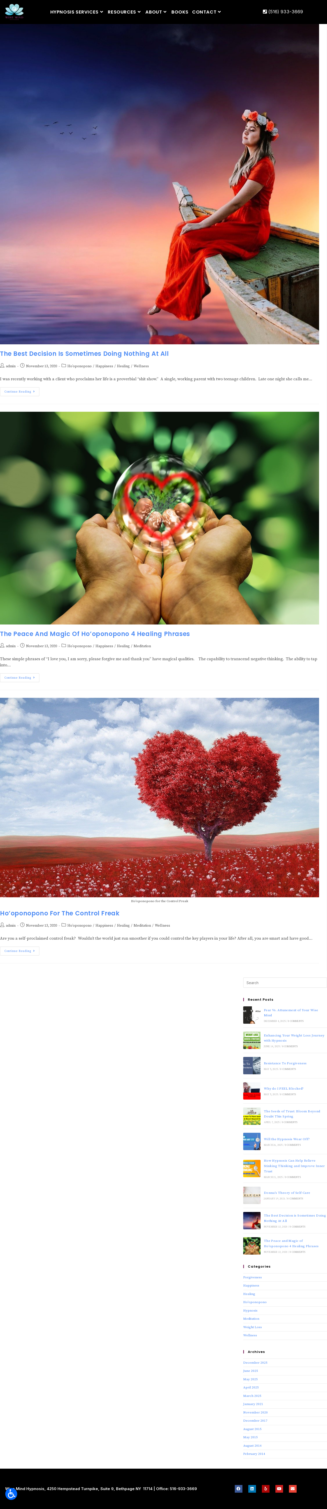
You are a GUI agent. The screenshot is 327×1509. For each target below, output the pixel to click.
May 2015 (250, 1437)
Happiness (104, 366)
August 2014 (252, 1446)
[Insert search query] (285, 982)
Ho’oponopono (79, 366)
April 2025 (251, 1387)
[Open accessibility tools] (11, 1494)
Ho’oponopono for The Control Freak (59, 913)
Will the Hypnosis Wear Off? (287, 1139)
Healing (123, 366)
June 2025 (250, 1371)
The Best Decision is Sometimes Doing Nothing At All (84, 353)
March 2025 (252, 1396)
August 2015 (252, 1429)
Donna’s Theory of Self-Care (287, 1193)
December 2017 (255, 1421)
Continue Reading (21, 390)
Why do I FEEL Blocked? (284, 1089)
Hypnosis (250, 1310)
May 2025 (250, 1379)
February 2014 (254, 1454)
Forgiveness (252, 1277)
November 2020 (255, 1412)
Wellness (141, 366)
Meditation (142, 646)
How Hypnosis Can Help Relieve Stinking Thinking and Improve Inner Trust (294, 1166)
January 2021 (253, 1404)
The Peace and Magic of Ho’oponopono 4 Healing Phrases (95, 634)
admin (11, 366)
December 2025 (255, 1363)
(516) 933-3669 (283, 11)
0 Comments (295, 1021)
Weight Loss (252, 1327)
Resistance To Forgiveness (285, 1063)
